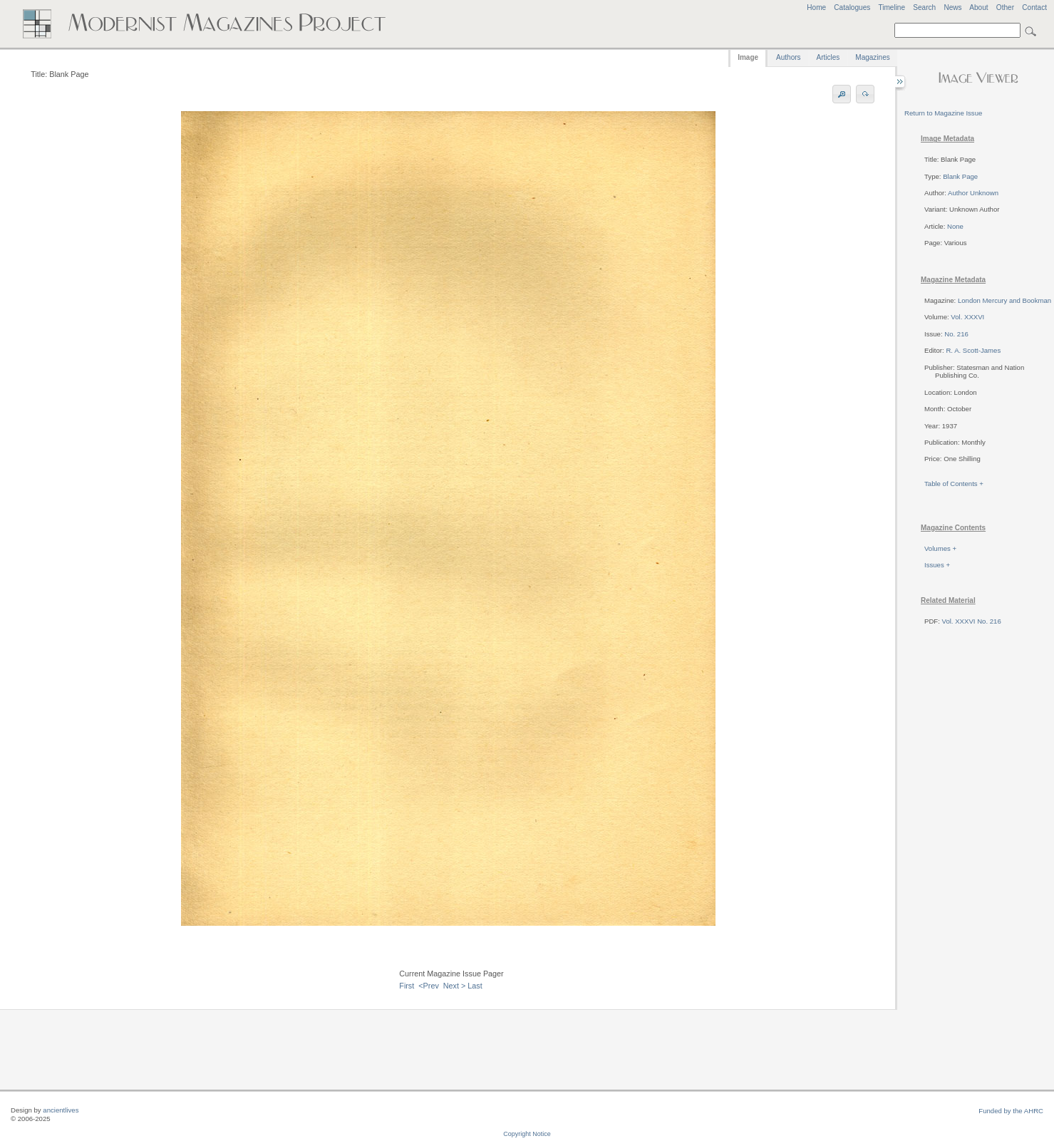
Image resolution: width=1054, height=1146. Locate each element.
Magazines (872, 57)
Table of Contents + (953, 483)
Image (748, 57)
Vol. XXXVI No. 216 (971, 621)
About (978, 7)
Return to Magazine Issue (943, 113)
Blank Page (960, 176)
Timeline (891, 7)
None (955, 226)
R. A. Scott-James (973, 350)
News (952, 7)
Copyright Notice (527, 1133)
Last (474, 985)
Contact (1034, 7)
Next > (454, 985)
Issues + (937, 565)
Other (1005, 7)
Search (924, 7)
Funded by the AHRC (1010, 1111)
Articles (828, 57)
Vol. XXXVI (967, 317)
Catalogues (852, 7)
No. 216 (956, 334)
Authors (788, 57)
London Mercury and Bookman (1004, 300)
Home (816, 7)
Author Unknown (973, 193)
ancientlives (60, 1110)
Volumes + (940, 548)
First (406, 985)
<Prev (428, 985)
